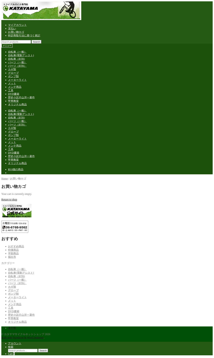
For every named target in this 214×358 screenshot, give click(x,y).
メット (12, 83)
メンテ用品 (14, 86)
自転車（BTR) (16, 58)
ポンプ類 (13, 76)
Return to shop (9, 199)
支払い (12, 28)
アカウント (14, 343)
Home (4, 178)
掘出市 (12, 256)
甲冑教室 (13, 101)
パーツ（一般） (17, 62)
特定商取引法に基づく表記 (24, 35)
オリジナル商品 (17, 104)
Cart (11, 353)
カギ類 (12, 69)
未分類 (12, 328)
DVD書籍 (13, 94)
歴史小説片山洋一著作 (21, 97)
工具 (10, 90)
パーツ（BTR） (17, 65)
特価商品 (13, 249)
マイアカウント (17, 25)
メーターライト (17, 79)
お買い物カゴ (16, 32)
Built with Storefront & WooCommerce (22, 337)
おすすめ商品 (16, 246)
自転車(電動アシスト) (21, 55)
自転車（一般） (17, 51)
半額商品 (13, 253)
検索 (10, 346)
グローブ (13, 72)
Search (36, 42)
